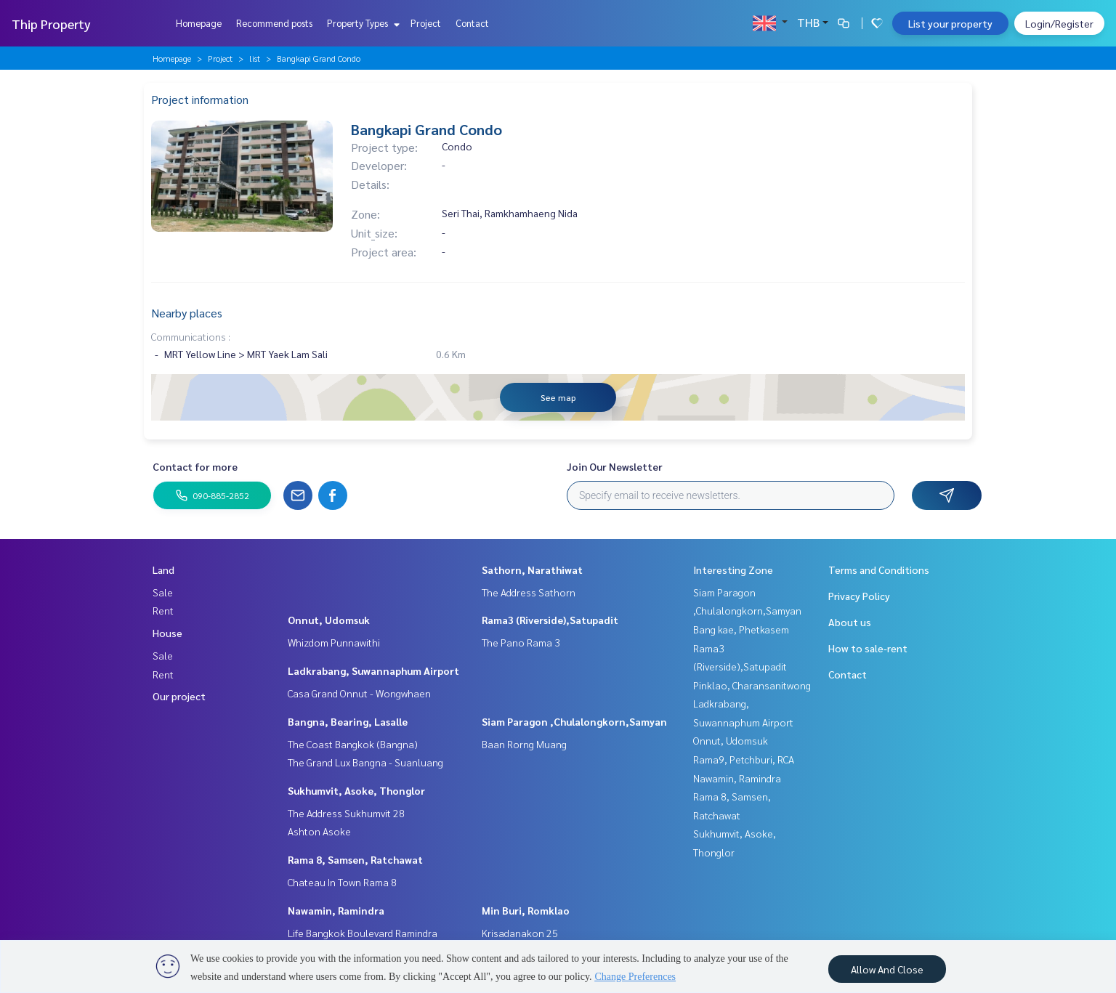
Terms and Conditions (878, 569)
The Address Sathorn (528, 592)
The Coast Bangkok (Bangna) (353, 743)
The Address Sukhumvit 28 (346, 812)
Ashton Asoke (319, 831)
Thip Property (51, 23)
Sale (163, 592)
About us (849, 621)
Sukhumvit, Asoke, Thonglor (356, 790)
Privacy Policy (859, 595)
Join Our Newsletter (615, 466)
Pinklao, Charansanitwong (752, 685)
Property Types (361, 23)
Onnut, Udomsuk (329, 619)
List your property (950, 23)
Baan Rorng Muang (524, 743)
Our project (179, 695)
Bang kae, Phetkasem (741, 629)
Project (426, 23)
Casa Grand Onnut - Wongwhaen (359, 693)
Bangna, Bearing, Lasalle (348, 721)
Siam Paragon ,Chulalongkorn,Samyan (574, 721)
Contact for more (195, 466)
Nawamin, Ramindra (336, 910)
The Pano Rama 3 (521, 642)
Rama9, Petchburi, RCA (743, 759)
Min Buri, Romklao (526, 910)
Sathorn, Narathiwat (532, 569)
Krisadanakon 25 (520, 932)
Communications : (190, 336)
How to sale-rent (867, 647)
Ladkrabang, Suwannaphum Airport (373, 670)
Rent (163, 610)
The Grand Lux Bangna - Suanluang (365, 762)
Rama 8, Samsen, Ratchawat (355, 859)
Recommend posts (274, 23)
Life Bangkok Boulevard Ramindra (362, 932)
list (254, 58)
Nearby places (186, 312)
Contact (472, 23)
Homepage (199, 23)
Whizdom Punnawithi (334, 642)
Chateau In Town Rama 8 (342, 881)
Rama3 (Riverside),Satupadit (550, 619)
